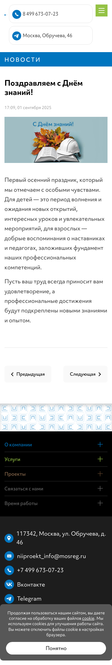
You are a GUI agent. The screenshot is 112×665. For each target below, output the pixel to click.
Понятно (56, 648)
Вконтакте (31, 584)
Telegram (29, 598)
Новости (22, 60)
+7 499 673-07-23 (40, 570)
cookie (88, 618)
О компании (18, 444)
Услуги (12, 459)
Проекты (15, 474)
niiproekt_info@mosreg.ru (51, 556)
